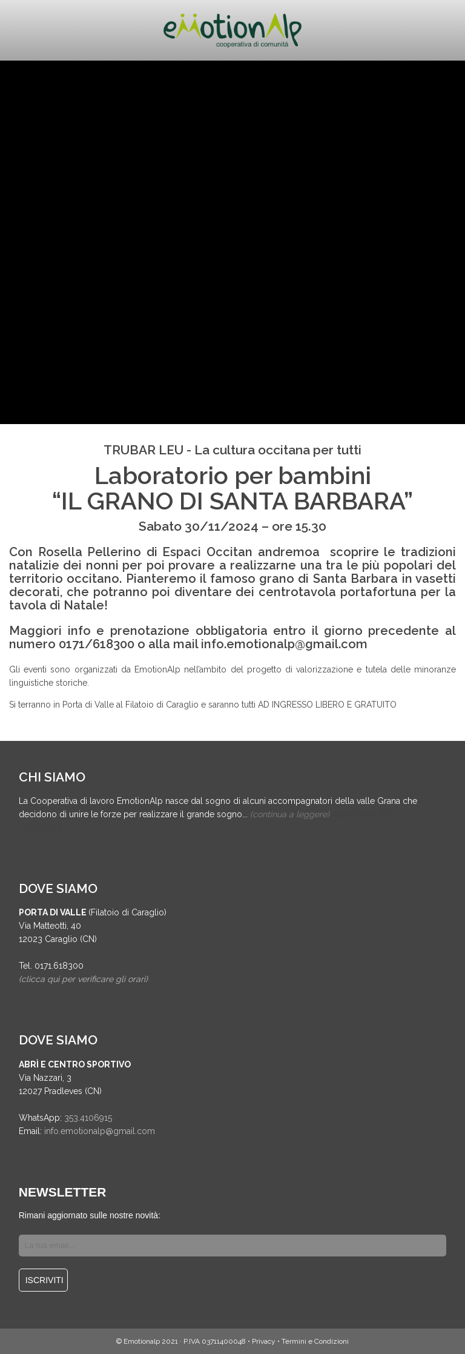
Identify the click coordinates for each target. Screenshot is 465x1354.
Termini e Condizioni (315, 1341)
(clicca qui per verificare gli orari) (83, 979)
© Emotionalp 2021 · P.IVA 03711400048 (181, 1341)
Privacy (263, 1341)
